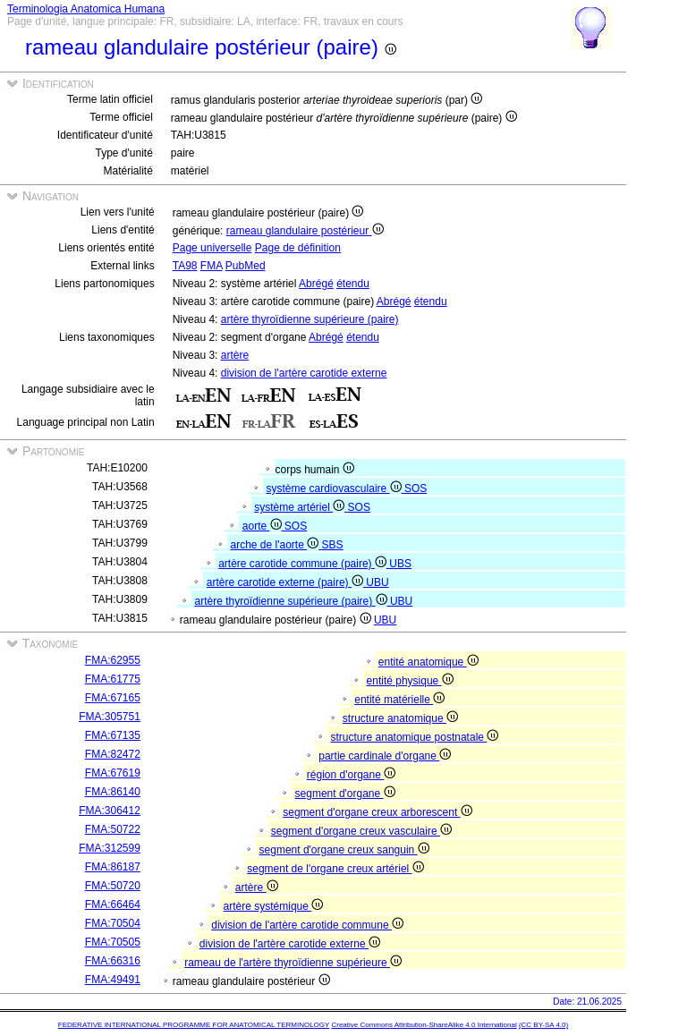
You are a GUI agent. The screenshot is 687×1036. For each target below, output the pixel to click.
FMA (211, 265)
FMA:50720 (112, 885)
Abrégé (316, 283)
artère (235, 355)
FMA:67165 (112, 698)
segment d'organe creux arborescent (377, 812)
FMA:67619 (112, 773)
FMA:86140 (112, 791)
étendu (352, 283)
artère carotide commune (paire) (303, 563)
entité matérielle (399, 699)
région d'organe (351, 775)
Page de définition (298, 248)
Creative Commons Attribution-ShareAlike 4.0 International (423, 1025)
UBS (400, 563)
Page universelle (212, 248)
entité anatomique (428, 662)
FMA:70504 (112, 923)
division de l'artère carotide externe (304, 373)
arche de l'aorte (276, 545)
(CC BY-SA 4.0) (543, 1025)
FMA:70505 (112, 942)
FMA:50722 (112, 829)
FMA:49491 (112, 979)
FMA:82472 (112, 754)
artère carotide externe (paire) (286, 582)
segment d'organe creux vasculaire (361, 831)
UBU (377, 582)
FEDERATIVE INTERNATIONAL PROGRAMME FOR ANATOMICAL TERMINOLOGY (193, 1025)
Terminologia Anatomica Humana (86, 9)
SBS (333, 545)
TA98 (185, 265)
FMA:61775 (112, 679)
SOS (415, 488)
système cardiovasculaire (335, 488)
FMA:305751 (109, 716)
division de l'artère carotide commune (307, 925)
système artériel (300, 507)
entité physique (410, 681)
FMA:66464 (112, 904)
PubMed (245, 265)
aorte (263, 526)
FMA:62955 (112, 660)
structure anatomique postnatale (415, 737)
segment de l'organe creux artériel (335, 868)
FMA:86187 (112, 867)
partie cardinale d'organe (384, 756)
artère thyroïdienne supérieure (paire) (310, 319)
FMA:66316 (112, 961)
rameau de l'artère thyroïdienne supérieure (293, 962)
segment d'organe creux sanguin (344, 850)
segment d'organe (345, 793)
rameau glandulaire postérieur (305, 231)
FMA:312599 (109, 848)
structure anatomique (400, 718)
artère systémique (274, 906)
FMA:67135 (112, 735)
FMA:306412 (109, 810)
